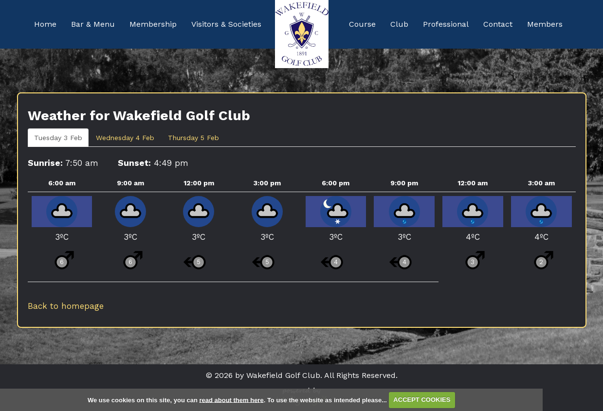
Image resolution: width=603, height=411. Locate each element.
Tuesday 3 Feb (58, 138)
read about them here (231, 399)
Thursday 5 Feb (193, 138)
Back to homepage (66, 306)
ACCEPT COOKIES (421, 399)
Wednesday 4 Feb (125, 138)
